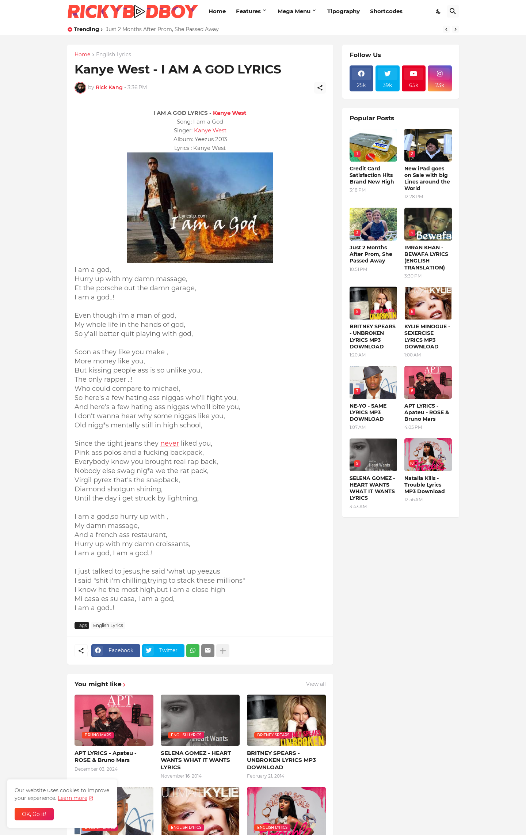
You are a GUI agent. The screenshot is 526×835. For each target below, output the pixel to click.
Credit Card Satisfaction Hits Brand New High (372, 175)
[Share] (320, 88)
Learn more (72, 798)
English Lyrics (113, 55)
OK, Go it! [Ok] (34, 814)
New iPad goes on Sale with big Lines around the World (427, 178)
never (169, 443)
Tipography (343, 11)
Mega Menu (294, 11)
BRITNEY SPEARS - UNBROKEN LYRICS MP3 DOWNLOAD (281, 760)
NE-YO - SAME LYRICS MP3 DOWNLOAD (368, 412)
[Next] (455, 29)
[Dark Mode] (438, 11)
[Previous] (446, 29)
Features (248, 11)
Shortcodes (386, 11)
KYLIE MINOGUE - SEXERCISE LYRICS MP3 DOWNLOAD (427, 336)
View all (316, 684)
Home (217, 11)
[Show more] (222, 650)
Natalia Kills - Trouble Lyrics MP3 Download (424, 485)
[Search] (453, 11)
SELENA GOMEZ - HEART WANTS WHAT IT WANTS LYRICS (196, 760)
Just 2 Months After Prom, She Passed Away (162, 29)
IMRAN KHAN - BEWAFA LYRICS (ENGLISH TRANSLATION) (426, 257)
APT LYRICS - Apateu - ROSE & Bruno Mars (106, 756)
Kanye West (230, 112)
